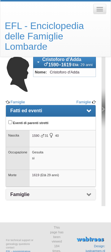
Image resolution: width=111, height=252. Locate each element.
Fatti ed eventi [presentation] (26, 110)
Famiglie (17, 102)
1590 (35, 135)
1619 (35, 175)
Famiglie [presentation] (20, 194)
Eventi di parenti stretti (28, 122)
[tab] (64, 62)
